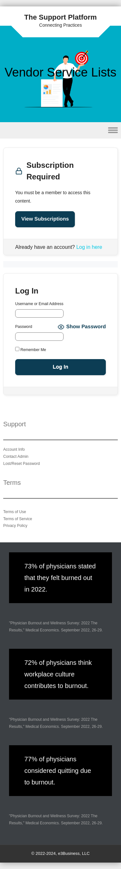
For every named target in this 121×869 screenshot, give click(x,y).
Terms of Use (14, 512)
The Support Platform (60, 17)
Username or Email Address (39, 304)
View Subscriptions (45, 219)
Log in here (89, 247)
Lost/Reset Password (21, 463)
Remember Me (30, 349)
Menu (60, 130)
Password (23, 326)
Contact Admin (15, 456)
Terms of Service (17, 519)
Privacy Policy (15, 525)
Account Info (14, 449)
